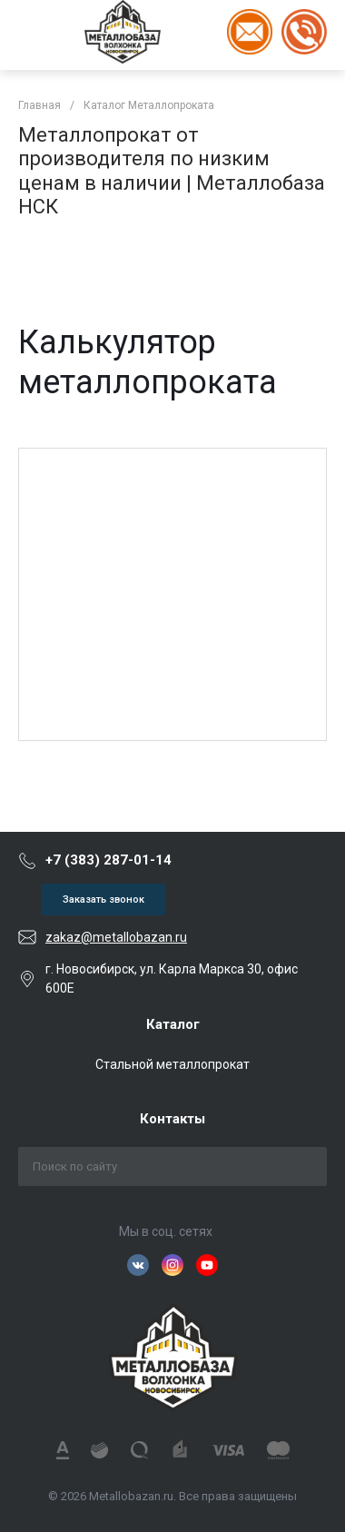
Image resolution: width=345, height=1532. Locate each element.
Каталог (173, 1024)
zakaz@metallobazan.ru (116, 937)
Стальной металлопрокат (172, 1064)
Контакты (172, 1119)
